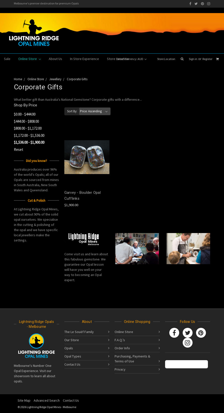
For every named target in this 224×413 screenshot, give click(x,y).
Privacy (120, 369)
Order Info (122, 348)
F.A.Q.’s (120, 340)
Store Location (166, 59)
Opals (68, 348)
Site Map (24, 400)
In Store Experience (84, 59)
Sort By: (72, 111)
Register (207, 59)
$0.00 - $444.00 (24, 114)
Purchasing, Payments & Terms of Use (132, 358)
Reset (18, 149)
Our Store (71, 340)
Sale (7, 59)
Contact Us (72, 364)
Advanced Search (47, 400)
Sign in (193, 59)
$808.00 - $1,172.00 (28, 128)
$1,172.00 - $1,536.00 (29, 135)
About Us (55, 59)
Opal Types (72, 356)
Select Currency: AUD (132, 59)
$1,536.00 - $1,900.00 (29, 142)
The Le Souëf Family (79, 332)
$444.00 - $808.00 (26, 121)
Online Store (29, 59)
